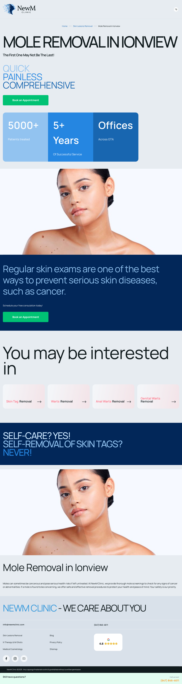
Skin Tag (23, 401)
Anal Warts (113, 401)
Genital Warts (158, 399)
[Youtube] (24, 658)
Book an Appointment (25, 100)
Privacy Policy (56, 642)
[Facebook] (6, 658)
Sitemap (53, 649)
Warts (68, 401)
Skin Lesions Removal (82, 26)
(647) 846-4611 (169, 680)
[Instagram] (15, 658)
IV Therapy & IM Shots (12, 642)
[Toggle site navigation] (176, 9)
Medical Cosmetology (13, 649)
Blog (52, 635)
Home (64, 26)
